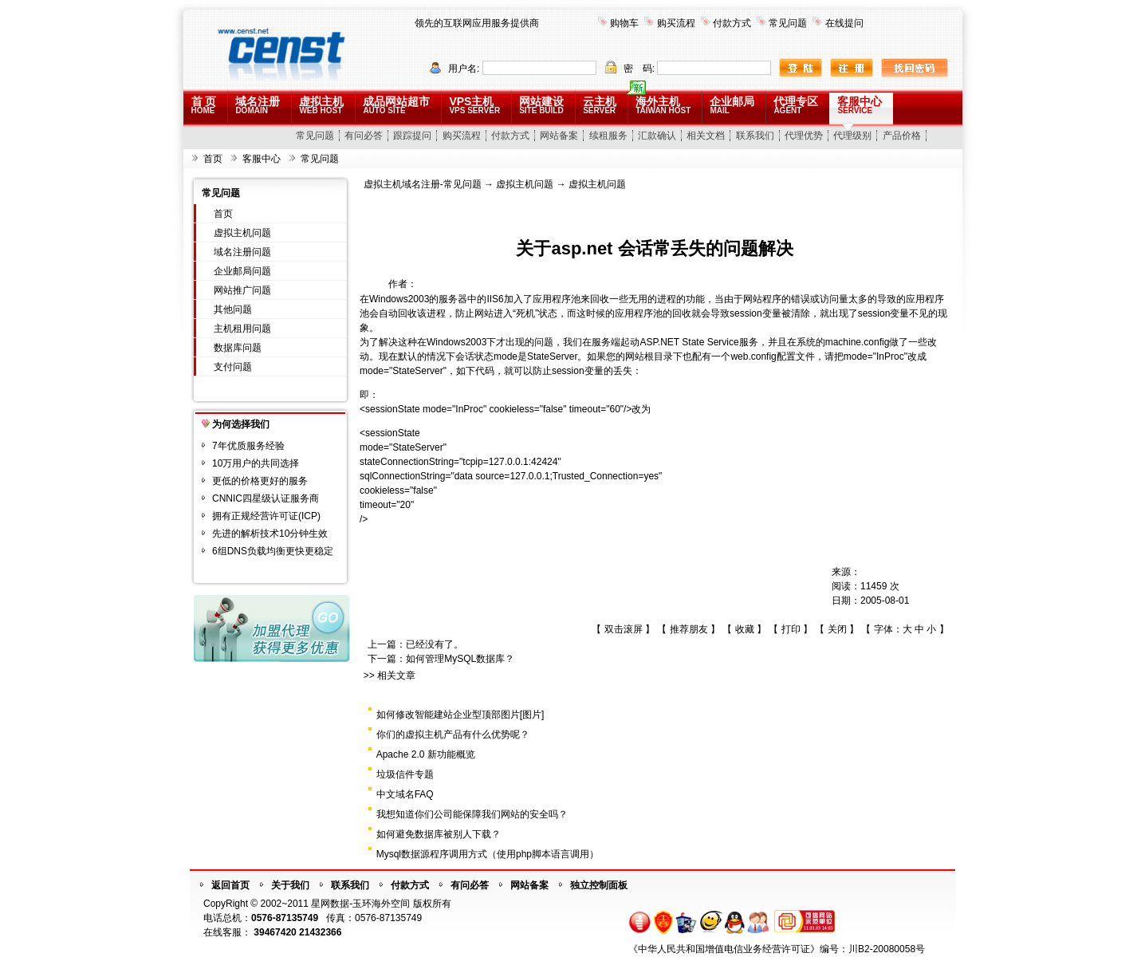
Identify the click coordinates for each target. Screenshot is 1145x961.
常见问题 (788, 23)
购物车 (624, 23)
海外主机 (663, 105)
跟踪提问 (412, 135)
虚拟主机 (321, 105)
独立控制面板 (599, 885)
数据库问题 (238, 347)
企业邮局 (732, 105)
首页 (212, 158)
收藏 (744, 629)
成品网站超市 (396, 105)
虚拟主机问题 (242, 232)
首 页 (204, 105)
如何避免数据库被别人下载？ (438, 834)
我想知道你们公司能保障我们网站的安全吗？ (472, 814)
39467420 (275, 932)
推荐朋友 (689, 629)
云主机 (599, 105)
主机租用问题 (242, 328)
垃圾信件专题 (405, 774)
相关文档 (706, 135)
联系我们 (755, 135)
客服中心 (859, 105)
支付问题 (233, 366)
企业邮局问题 (242, 271)
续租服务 (608, 135)
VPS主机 (474, 105)
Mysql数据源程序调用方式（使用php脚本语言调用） (487, 854)
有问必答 (363, 135)
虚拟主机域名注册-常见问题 (423, 184)
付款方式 (732, 23)
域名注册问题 (242, 252)
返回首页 (230, 885)
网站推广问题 (242, 290)
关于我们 (290, 885)
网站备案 (559, 135)
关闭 (837, 629)
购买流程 (676, 23)
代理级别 (852, 135)
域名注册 (257, 105)
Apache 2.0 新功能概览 (425, 754)
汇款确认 (657, 135)
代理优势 (804, 135)
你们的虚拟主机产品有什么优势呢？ (452, 734)
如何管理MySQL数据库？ (460, 658)
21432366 (320, 932)
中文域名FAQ (405, 794)
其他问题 (233, 309)
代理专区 (795, 105)
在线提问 (844, 23)
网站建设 (541, 105)
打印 (791, 629)
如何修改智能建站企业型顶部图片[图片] (460, 714)
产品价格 (902, 135)
